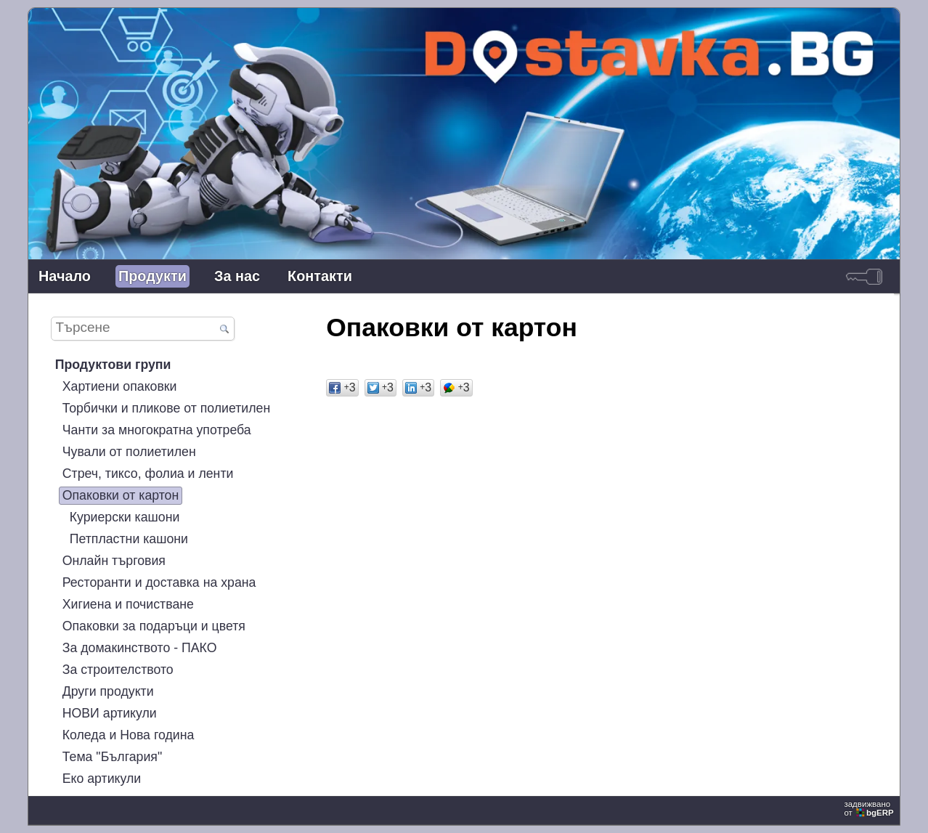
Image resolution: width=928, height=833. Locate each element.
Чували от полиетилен (129, 451)
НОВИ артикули (109, 713)
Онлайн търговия (114, 560)
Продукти (152, 276)
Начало (64, 276)
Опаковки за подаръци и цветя (153, 626)
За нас (237, 276)
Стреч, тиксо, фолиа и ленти (148, 473)
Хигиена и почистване (128, 604)
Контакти (320, 276)
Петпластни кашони (129, 539)
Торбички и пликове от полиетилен (166, 408)
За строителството (118, 669)
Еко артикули (102, 778)
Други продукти (108, 691)
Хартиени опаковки (119, 386)
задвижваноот (870, 808)
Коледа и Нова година (128, 735)
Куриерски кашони (125, 517)
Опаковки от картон (120, 495)
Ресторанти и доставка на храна (159, 582)
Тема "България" (112, 756)
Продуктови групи (113, 364)
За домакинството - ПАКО (139, 648)
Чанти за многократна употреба (156, 430)
